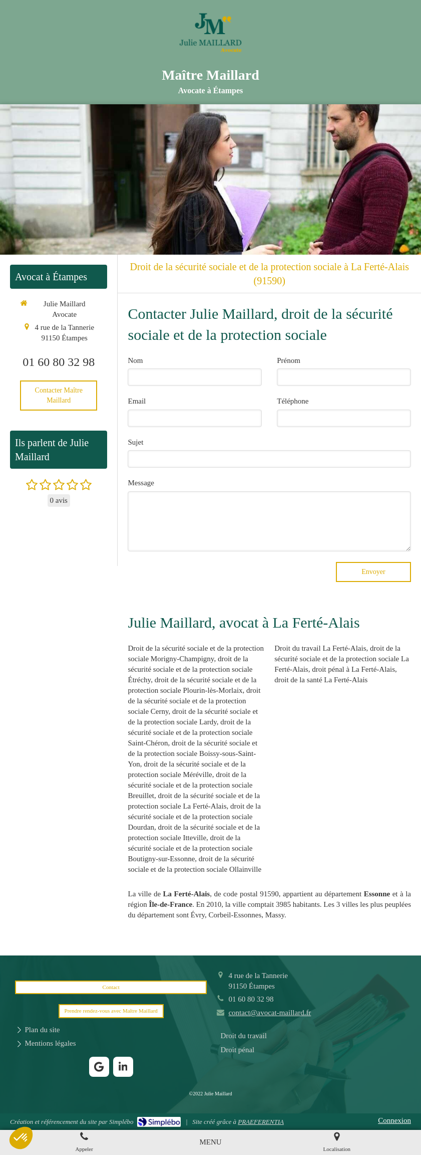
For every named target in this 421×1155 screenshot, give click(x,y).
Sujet (135, 442)
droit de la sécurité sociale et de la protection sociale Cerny (194, 700)
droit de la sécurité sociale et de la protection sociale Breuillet (190, 785)
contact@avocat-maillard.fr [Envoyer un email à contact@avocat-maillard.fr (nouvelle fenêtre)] (269, 1013)
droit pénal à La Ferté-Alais (353, 669)
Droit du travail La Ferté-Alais (320, 648)
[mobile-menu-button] (210, 1142)
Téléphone (292, 401)
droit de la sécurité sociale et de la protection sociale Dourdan (194, 816)
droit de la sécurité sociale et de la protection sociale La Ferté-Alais (341, 658)
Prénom (288, 360)
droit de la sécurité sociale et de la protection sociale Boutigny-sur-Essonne (190, 848)
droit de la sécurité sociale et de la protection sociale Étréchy (190, 669)
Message (141, 483)
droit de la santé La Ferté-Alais (320, 680)
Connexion (394, 1120)
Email (137, 401)
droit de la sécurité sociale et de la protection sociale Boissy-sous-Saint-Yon (192, 753)
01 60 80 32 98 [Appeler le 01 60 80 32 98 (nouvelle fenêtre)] (59, 361)
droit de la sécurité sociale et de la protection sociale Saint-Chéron (190, 732)
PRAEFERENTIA (261, 1121)
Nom (135, 360)
